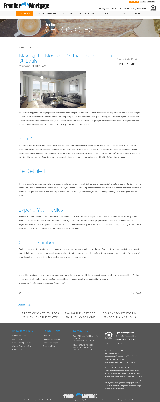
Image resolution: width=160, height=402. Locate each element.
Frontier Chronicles (130, 14)
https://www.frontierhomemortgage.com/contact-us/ (42, 283)
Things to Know (49, 346)
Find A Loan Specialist (47, 14)
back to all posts (30, 47)
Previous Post (25, 293)
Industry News (39, 66)
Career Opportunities (21, 346)
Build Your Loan (86, 14)
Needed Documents (51, 339)
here (75, 275)
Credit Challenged (50, 342)
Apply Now (25, 14)
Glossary (46, 335)
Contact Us (107, 14)
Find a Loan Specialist (21, 342)
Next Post (136, 293)
